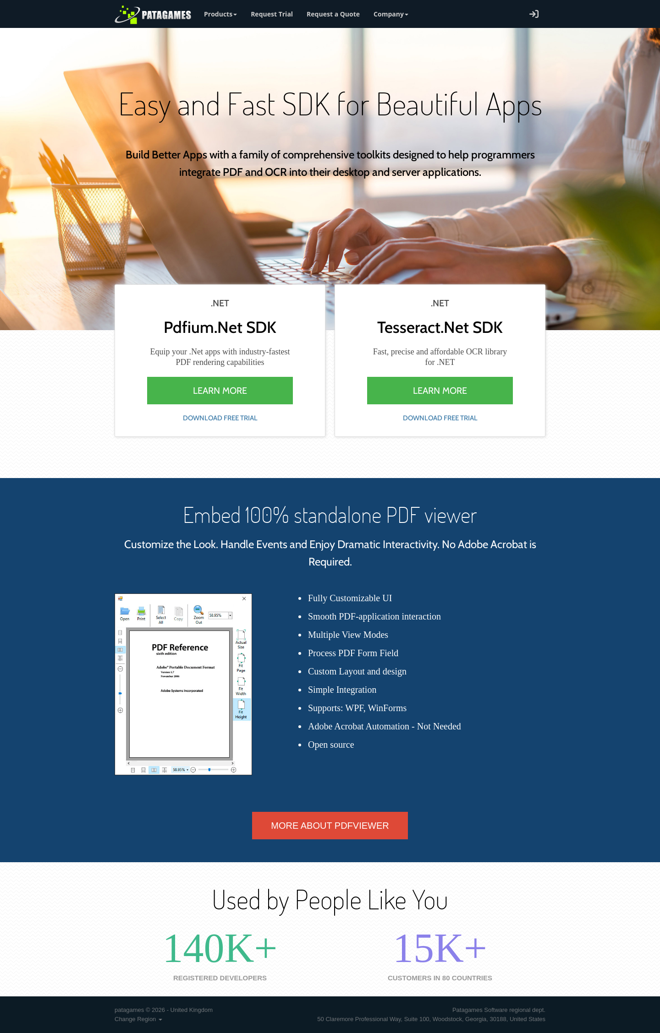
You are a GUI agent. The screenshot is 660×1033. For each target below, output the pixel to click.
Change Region (138, 1019)
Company (391, 14)
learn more (220, 390)
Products (220, 14)
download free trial (220, 418)
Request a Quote (333, 14)
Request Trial (272, 14)
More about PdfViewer (330, 826)
